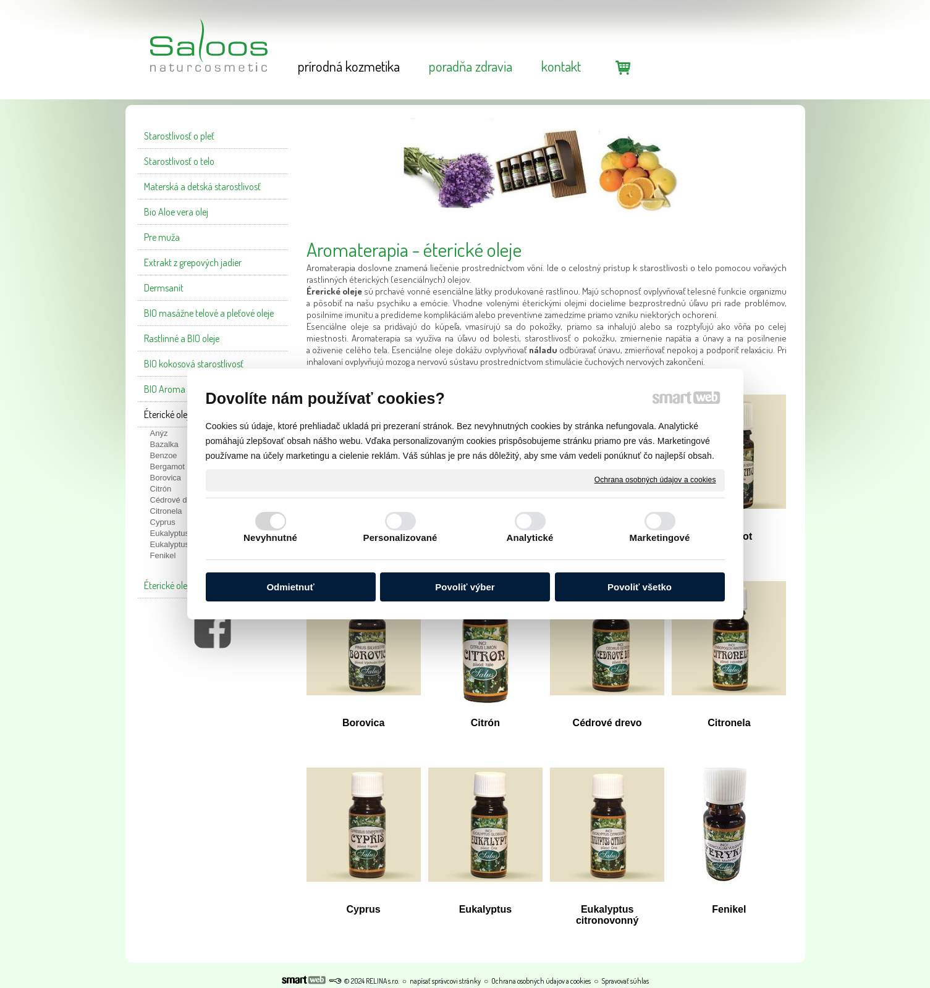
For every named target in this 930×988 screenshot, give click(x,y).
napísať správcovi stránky (445, 981)
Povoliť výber (464, 587)
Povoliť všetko (639, 587)
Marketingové (660, 537)
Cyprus (364, 909)
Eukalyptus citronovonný (607, 915)
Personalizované (400, 537)
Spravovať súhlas (625, 981)
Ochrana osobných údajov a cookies (655, 479)
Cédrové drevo (607, 723)
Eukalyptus (485, 909)
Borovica (363, 723)
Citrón (485, 723)
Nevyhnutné (270, 537)
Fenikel (729, 909)
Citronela (729, 723)
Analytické (529, 537)
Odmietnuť (290, 587)
